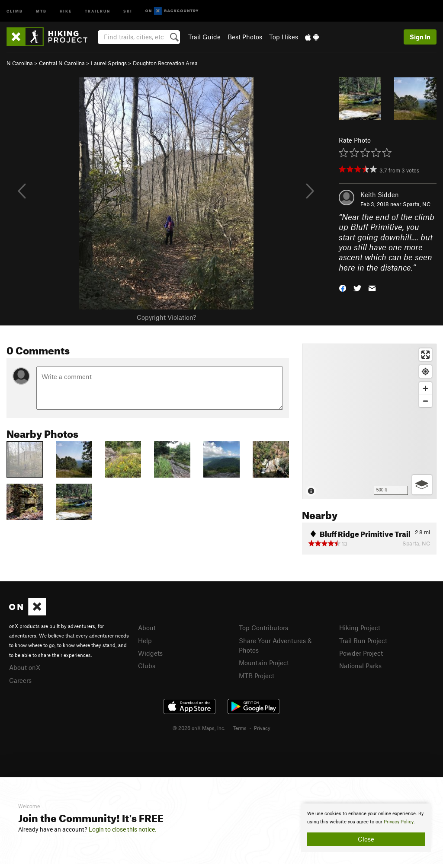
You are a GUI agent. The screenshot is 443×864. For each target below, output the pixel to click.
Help (145, 640)
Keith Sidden (379, 194)
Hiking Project (359, 627)
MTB (41, 10)
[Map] (369, 421)
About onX (24, 667)
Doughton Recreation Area (165, 63)
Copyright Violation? (166, 317)
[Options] (422, 484)
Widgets (150, 653)
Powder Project (361, 653)
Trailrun (97, 10)
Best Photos (245, 37)
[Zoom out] (425, 401)
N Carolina (19, 63)
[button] (343, 288)
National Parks (360, 666)
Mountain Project (264, 662)
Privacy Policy (399, 822)
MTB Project (256, 675)
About (147, 627)
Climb (14, 10)
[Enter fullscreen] (425, 354)
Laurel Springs (109, 63)
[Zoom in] (425, 388)
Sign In (420, 37)
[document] (366, 828)
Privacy (262, 728)
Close (366, 839)
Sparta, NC (416, 204)
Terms (240, 728)
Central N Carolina (62, 63)
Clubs (146, 666)
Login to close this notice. (123, 829)
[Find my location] (425, 371)
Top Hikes (283, 37)
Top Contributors (263, 627)
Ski (127, 10)
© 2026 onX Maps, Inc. (199, 728)
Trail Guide (204, 37)
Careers (20, 680)
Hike (66, 10)
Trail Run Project (363, 640)
